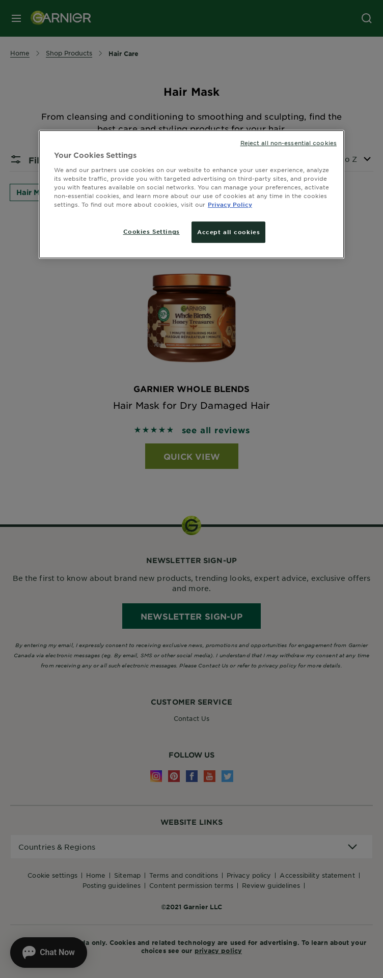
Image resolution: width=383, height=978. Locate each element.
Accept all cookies (228, 231)
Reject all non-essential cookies (288, 142)
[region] (191, 194)
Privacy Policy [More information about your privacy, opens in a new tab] (230, 204)
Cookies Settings (151, 231)
